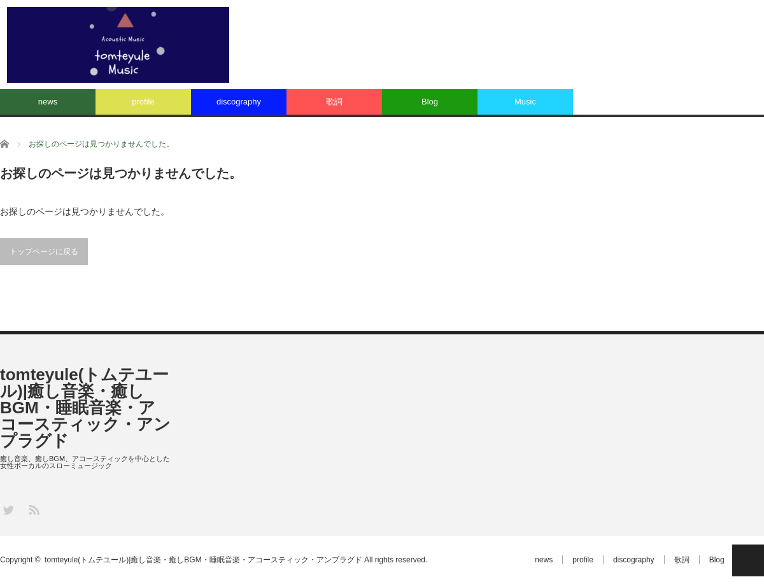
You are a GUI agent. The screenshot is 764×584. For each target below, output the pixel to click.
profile (143, 101)
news (47, 101)
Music (525, 101)
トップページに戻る (44, 251)
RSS (33, 509)
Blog (429, 101)
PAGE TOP (748, 560)
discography (238, 101)
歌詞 (334, 101)
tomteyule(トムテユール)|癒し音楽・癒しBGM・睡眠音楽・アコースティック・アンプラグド (85, 407)
